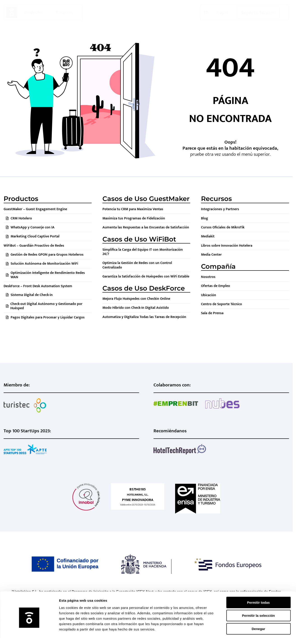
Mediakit (208, 236)
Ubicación (208, 295)
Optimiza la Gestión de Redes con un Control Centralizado (137, 265)
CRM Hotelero (21, 218)
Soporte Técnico (258, 13)
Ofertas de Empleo (215, 286)
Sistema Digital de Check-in (32, 295)
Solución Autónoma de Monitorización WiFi (44, 264)
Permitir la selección (258, 596)
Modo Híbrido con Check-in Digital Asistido (135, 308)
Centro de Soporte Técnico (221, 304)
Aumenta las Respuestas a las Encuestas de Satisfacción (145, 227)
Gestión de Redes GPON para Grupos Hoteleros (47, 255)
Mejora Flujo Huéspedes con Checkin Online (136, 299)
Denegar (258, 609)
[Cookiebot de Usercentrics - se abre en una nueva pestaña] (29, 629)
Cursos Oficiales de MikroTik (222, 227)
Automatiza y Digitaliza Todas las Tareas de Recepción (144, 317)
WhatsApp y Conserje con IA (32, 227)
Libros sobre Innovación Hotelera (226, 246)
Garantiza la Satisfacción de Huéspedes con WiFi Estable (145, 276)
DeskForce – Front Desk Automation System (38, 286)
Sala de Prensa (212, 313)
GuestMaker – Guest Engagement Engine (35, 209)
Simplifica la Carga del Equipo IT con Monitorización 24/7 (142, 252)
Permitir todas (258, 583)
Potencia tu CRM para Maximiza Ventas (132, 209)
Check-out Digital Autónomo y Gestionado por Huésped (46, 306)
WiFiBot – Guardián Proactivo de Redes (34, 246)
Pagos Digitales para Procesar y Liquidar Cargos (48, 317)
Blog (204, 218)
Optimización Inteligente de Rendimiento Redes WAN (48, 275)
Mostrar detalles (243, 629)
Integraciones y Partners (220, 209)
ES (206, 12)
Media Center (211, 255)
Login (222, 12)
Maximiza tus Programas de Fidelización (133, 218)
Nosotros (208, 277)
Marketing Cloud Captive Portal (35, 236)
